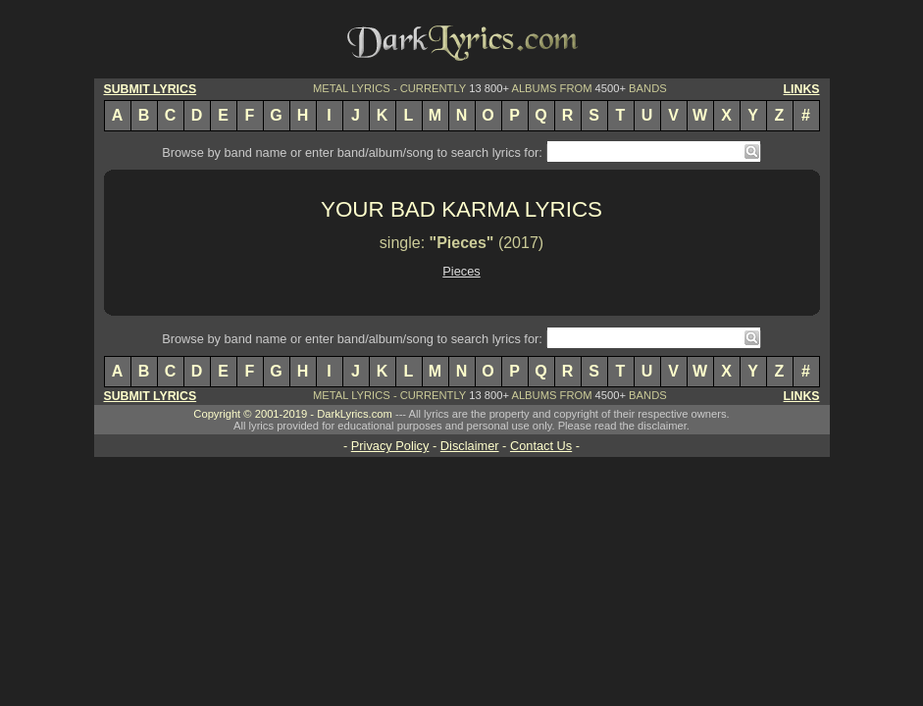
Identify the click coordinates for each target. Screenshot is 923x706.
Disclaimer (469, 445)
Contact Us (541, 445)
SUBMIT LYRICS (150, 89)
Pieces (461, 271)
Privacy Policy (390, 445)
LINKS (802, 89)
